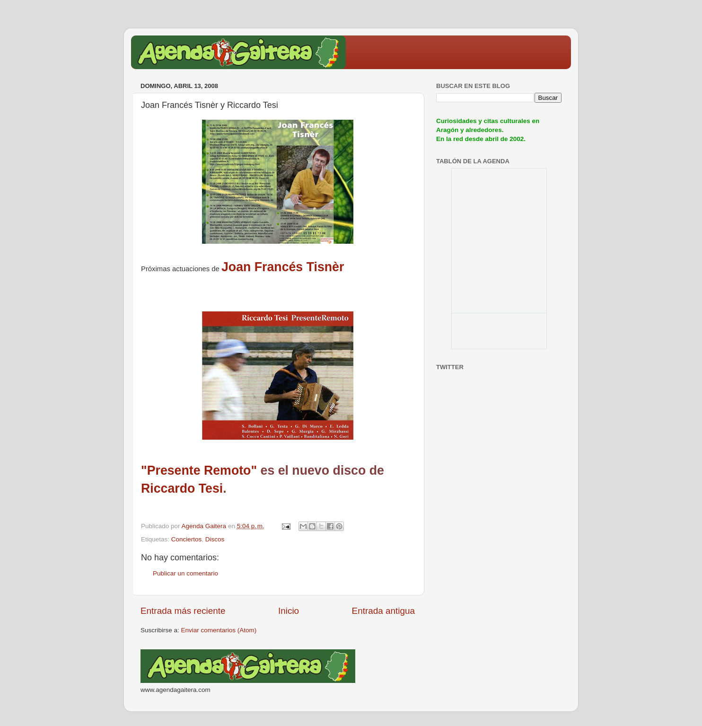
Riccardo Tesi (182, 488)
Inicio (288, 611)
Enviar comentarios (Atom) (219, 630)
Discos (215, 539)
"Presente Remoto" (199, 470)
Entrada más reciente (183, 611)
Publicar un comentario (185, 573)
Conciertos (186, 539)
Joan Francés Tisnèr (282, 267)
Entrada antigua (383, 611)
